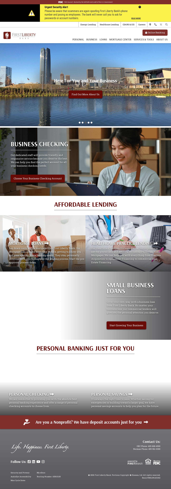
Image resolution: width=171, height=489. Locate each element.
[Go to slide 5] (91, 122)
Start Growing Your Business (126, 325)
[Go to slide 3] (85, 122)
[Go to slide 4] (88, 122)
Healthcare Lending (109, 24)
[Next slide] (158, 85)
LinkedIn (33, 461)
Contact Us (155, 24)
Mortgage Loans (26, 243)
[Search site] (166, 24)
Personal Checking (29, 394)
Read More (136, 19)
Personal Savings (109, 394)
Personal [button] (78, 39)
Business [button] (91, 39)
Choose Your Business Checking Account (38, 178)
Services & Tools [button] (144, 39)
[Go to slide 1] (80, 122)
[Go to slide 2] (82, 122)
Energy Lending (88, 24)
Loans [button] (103, 39)
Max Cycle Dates (18, 480)
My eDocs (41, 472)
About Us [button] (162, 39)
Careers (141, 24)
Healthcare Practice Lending (121, 243)
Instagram (43, 461)
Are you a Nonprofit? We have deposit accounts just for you (89, 422)
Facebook (29, 461)
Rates (161, 24)
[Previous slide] (12, 85)
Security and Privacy (20, 472)
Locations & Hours (150, 24)
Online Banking (156, 32)
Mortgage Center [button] (120, 39)
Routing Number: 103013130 (49, 476)
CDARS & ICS (128, 24)
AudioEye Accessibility (21, 476)
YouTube (38, 461)
